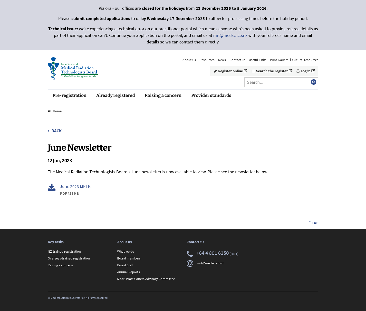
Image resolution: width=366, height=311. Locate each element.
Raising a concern (163, 95)
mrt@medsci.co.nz (230, 35)
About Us (189, 60)
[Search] (281, 82)
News (222, 60)
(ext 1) (212, 253)
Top (313, 222)
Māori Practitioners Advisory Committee (146, 279)
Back (55, 131)
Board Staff (125, 265)
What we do (125, 251)
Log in (303, 71)
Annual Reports (128, 272)
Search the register (269, 71)
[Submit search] (313, 82)
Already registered (115, 95)
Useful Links (257, 60)
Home (55, 111)
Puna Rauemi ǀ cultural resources (294, 60)
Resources (207, 60)
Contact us (237, 60)
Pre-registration (70, 95)
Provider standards (211, 95)
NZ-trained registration (64, 251)
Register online (228, 71)
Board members (129, 258)
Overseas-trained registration (69, 258)
